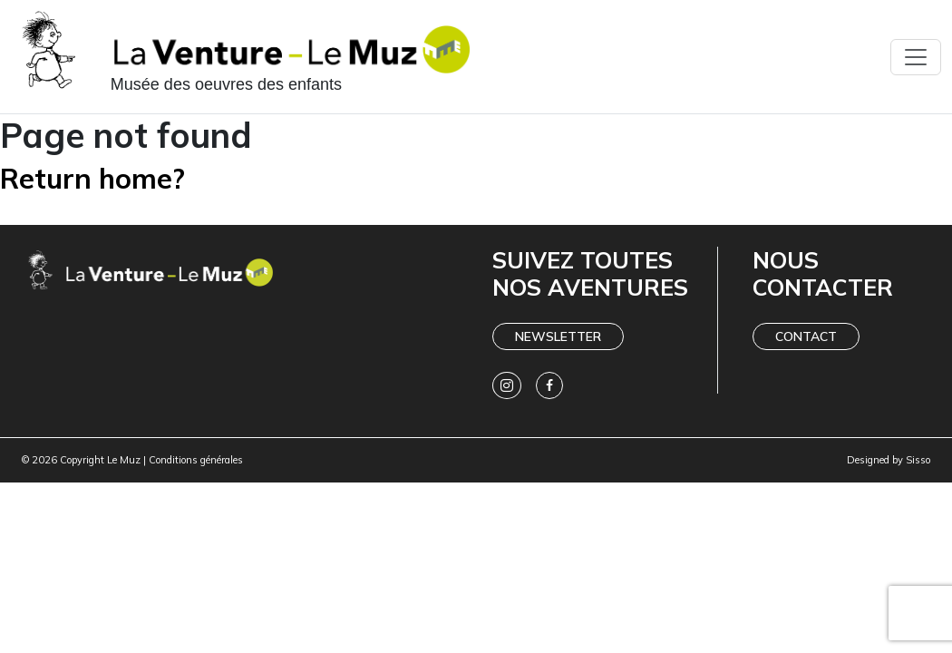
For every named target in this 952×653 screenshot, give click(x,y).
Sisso (918, 459)
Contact (806, 336)
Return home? (92, 178)
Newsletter (558, 336)
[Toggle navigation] (915, 57)
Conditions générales (196, 459)
